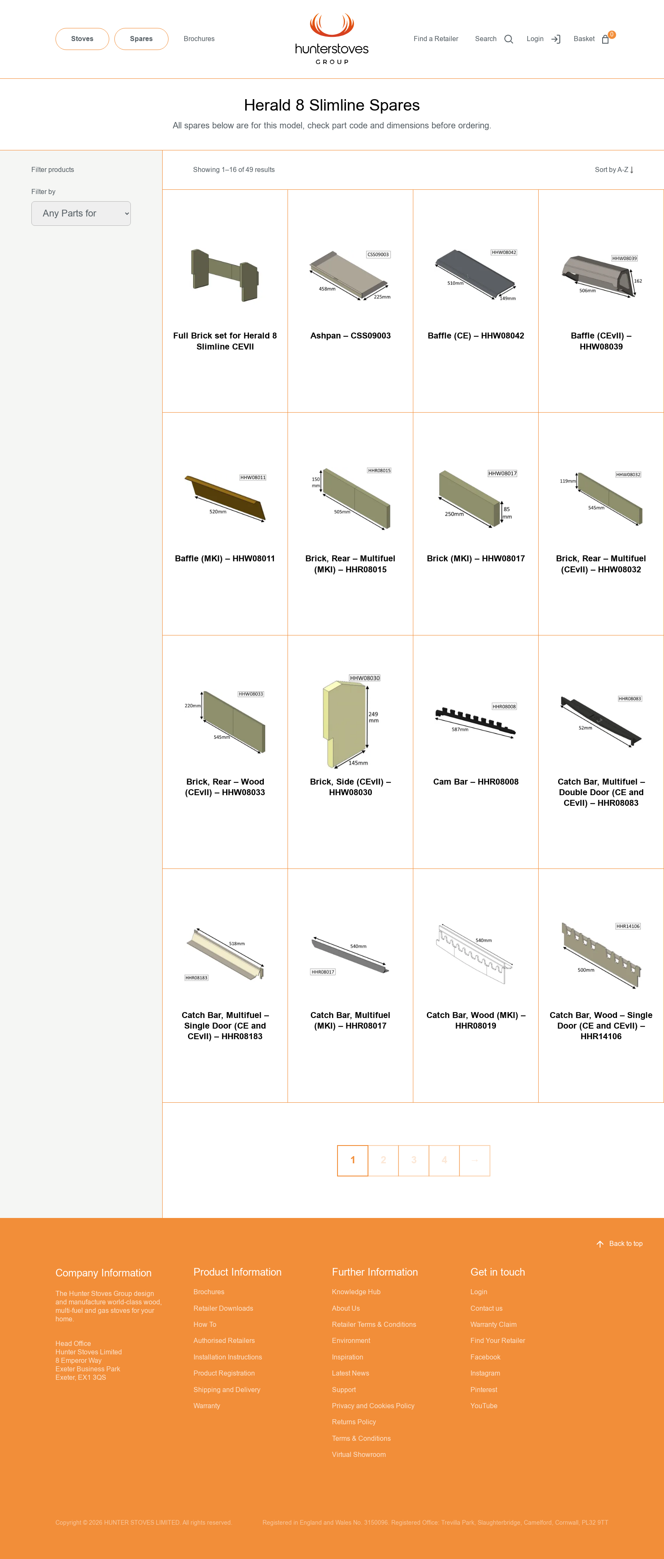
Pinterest (483, 1390)
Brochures (199, 39)
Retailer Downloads (223, 1308)
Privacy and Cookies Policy (373, 1406)
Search (494, 39)
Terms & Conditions (361, 1438)
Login (543, 39)
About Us (346, 1308)
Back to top (619, 1244)
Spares (141, 39)
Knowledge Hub (356, 1292)
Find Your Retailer (497, 1341)
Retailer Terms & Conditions (374, 1325)
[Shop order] (605, 170)
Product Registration (224, 1373)
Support (344, 1390)
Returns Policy (354, 1422)
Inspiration (347, 1357)
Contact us (486, 1308)
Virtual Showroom (359, 1455)
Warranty (207, 1406)
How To (205, 1325)
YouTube (484, 1406)
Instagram (485, 1373)
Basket (591, 39)
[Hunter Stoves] (332, 39)
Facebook (485, 1357)
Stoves (82, 39)
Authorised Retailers (224, 1341)
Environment (351, 1341)
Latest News (350, 1373)
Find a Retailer (436, 39)
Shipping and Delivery (227, 1390)
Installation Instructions (228, 1357)
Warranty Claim (493, 1325)
